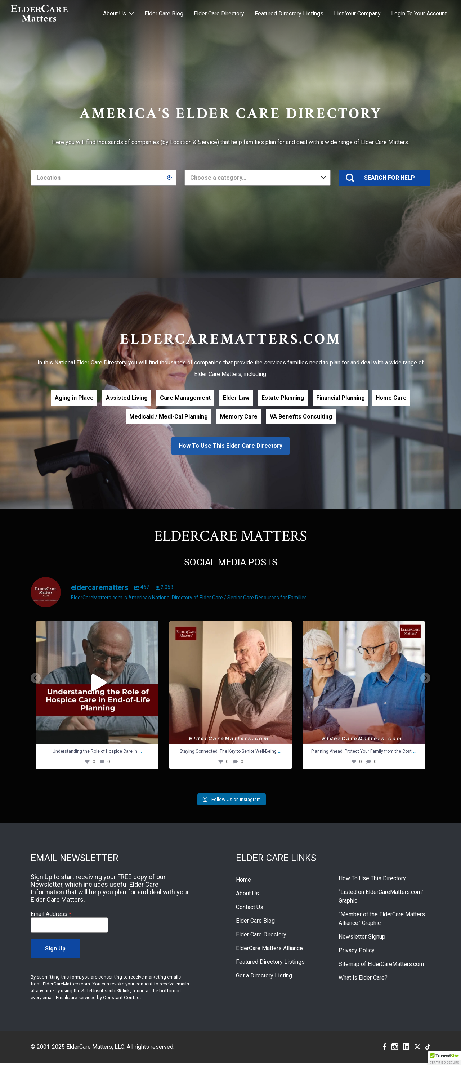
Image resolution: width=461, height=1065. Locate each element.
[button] (444, 1058)
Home (243, 881)
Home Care (391, 397)
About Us (114, 13)
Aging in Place (74, 397)
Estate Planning (282, 397)
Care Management (185, 397)
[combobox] (257, 178)
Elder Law (236, 397)
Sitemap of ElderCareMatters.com (381, 965)
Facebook (384, 1048)
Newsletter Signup (362, 938)
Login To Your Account (419, 13)
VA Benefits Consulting (301, 416)
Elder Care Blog (163, 13)
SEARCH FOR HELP (389, 177)
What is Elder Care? (363, 979)
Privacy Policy (357, 952)
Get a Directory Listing (264, 977)
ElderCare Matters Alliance (269, 950)
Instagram (394, 1048)
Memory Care (239, 416)
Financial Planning (340, 397)
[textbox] (257, 177)
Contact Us (249, 908)
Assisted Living (127, 397)
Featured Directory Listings (289, 13)
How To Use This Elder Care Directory (230, 445)
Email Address (51, 915)
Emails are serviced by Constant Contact (98, 999)
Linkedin (406, 1048)
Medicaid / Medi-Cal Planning (168, 416)
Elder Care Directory (219, 13)
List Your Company (357, 13)
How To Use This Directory (372, 880)
